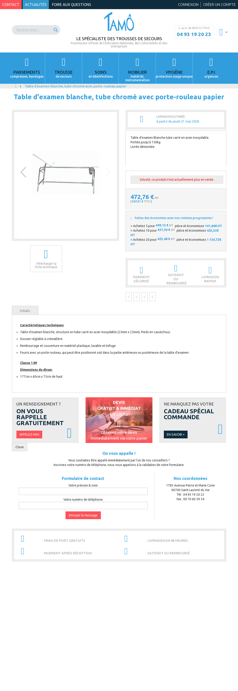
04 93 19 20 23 (194, 34)
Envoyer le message (83, 515)
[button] (23, 172)
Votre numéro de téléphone (83, 499)
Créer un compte (219, 5)
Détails (25, 311)
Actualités (36, 5)
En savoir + (176, 434)
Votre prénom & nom (83, 485)
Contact (10, 5)
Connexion (188, 5)
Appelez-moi (29, 434)
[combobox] (36, 30)
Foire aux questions (71, 5)
